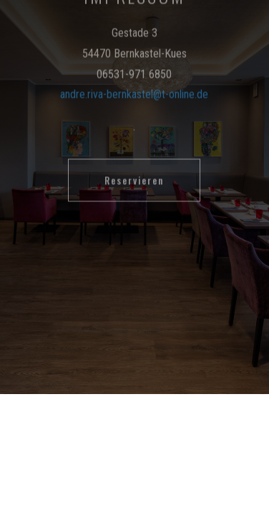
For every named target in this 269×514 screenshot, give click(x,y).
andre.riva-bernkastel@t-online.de (134, 72)
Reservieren (134, 157)
